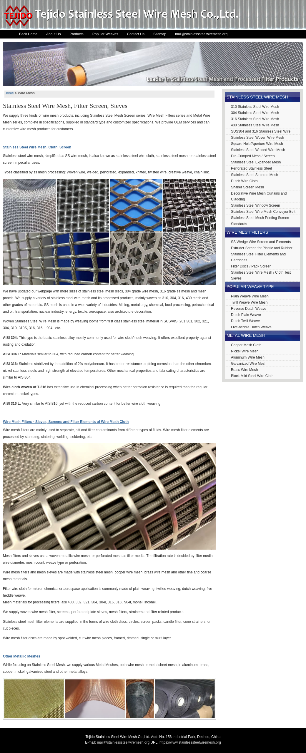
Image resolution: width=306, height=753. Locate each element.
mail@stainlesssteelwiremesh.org (201, 34)
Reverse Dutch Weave (248, 309)
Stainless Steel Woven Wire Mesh (257, 137)
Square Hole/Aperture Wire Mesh (257, 144)
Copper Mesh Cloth (246, 345)
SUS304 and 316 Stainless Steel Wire (260, 131)
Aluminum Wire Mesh (248, 357)
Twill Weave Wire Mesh (249, 302)
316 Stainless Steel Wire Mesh (255, 119)
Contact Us (135, 34)
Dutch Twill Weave (245, 321)
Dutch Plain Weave (246, 315)
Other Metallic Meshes (21, 656)
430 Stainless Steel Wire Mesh (255, 125)
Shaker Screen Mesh (247, 187)
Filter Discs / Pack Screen (251, 266)
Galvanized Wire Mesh (249, 364)
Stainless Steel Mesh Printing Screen (260, 218)
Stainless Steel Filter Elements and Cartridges (258, 257)
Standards (239, 224)
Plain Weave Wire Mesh (250, 296)
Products (76, 34)
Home (9, 93)
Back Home (28, 34)
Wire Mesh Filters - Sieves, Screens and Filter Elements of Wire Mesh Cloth (66, 422)
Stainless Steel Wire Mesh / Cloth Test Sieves (261, 275)
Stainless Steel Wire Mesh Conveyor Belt (263, 212)
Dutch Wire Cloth (244, 181)
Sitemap (159, 34)
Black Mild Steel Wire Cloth (252, 376)
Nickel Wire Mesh (244, 351)
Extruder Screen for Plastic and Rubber (261, 248)
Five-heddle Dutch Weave (251, 327)
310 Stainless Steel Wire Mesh (255, 107)
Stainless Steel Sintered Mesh (254, 175)
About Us (53, 34)
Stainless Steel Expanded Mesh (256, 162)
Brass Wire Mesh (244, 370)
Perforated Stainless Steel (251, 168)
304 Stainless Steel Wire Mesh (255, 113)
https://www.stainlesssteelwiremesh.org (190, 742)
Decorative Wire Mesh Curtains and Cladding (259, 196)
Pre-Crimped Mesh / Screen (253, 156)
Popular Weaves (105, 34)
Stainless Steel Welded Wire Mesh (258, 150)
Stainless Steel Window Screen (255, 205)
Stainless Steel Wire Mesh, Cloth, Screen (37, 147)
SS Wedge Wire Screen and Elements (261, 242)
